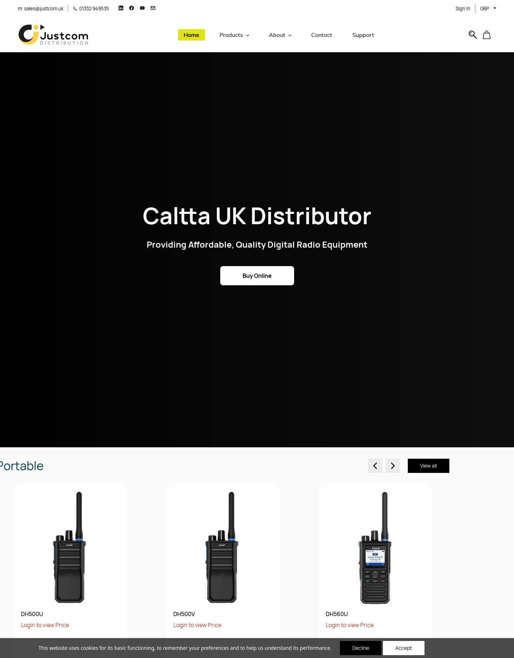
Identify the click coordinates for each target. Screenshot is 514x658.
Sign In (463, 8)
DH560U (164, 614)
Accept (403, 647)
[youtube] (142, 8)
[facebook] (131, 8)
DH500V (12, 614)
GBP (484, 8)
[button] (489, 35)
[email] (153, 8)
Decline (360, 647)
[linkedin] (121, 8)
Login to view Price (25, 625)
